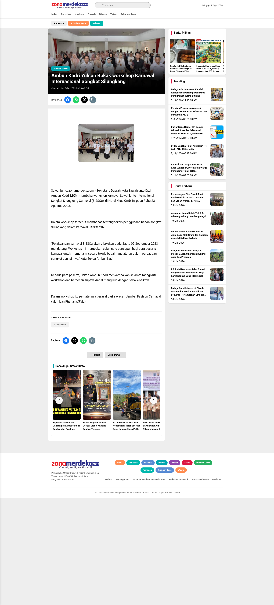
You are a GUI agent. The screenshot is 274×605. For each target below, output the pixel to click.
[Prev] (59, 409)
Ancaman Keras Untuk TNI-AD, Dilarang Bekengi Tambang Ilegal (188, 224)
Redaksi (109, 586)
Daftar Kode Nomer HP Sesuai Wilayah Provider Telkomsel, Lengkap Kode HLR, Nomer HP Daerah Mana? (187, 141)
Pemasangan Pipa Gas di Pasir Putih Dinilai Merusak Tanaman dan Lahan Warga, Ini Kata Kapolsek (187, 208)
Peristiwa (66, 14)
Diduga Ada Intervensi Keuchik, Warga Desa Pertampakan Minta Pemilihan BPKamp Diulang (188, 102)
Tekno (113, 14)
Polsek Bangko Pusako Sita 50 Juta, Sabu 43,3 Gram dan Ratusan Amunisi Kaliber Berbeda (189, 244)
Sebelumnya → (115, 364)
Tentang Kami (122, 586)
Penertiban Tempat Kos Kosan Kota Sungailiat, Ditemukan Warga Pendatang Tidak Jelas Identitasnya (189, 178)
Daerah (92, 14)
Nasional (79, 14)
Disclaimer (217, 586)
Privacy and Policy (200, 586)
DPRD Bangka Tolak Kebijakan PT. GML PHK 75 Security (189, 156)
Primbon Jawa (128, 14)
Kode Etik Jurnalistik (178, 586)
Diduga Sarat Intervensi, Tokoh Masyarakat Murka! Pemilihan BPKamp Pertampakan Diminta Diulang (187, 302)
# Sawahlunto (60, 333)
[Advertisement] (106, 474)
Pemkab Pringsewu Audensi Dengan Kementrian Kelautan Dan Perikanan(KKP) (189, 121)
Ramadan (59, 23)
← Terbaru (95, 364)
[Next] (153, 409)
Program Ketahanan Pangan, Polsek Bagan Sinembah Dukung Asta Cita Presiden (188, 263)
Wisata (103, 14)
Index (54, 14)
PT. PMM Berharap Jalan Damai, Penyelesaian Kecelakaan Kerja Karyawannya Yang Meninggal (188, 282)
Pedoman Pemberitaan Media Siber (149, 586)
